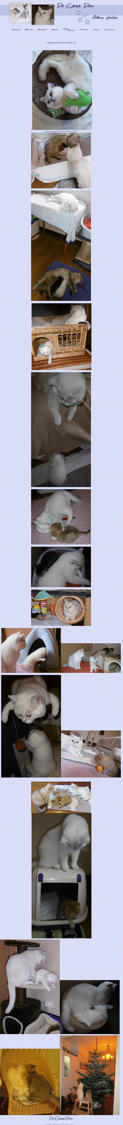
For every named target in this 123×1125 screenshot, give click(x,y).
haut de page (116, 1034)
